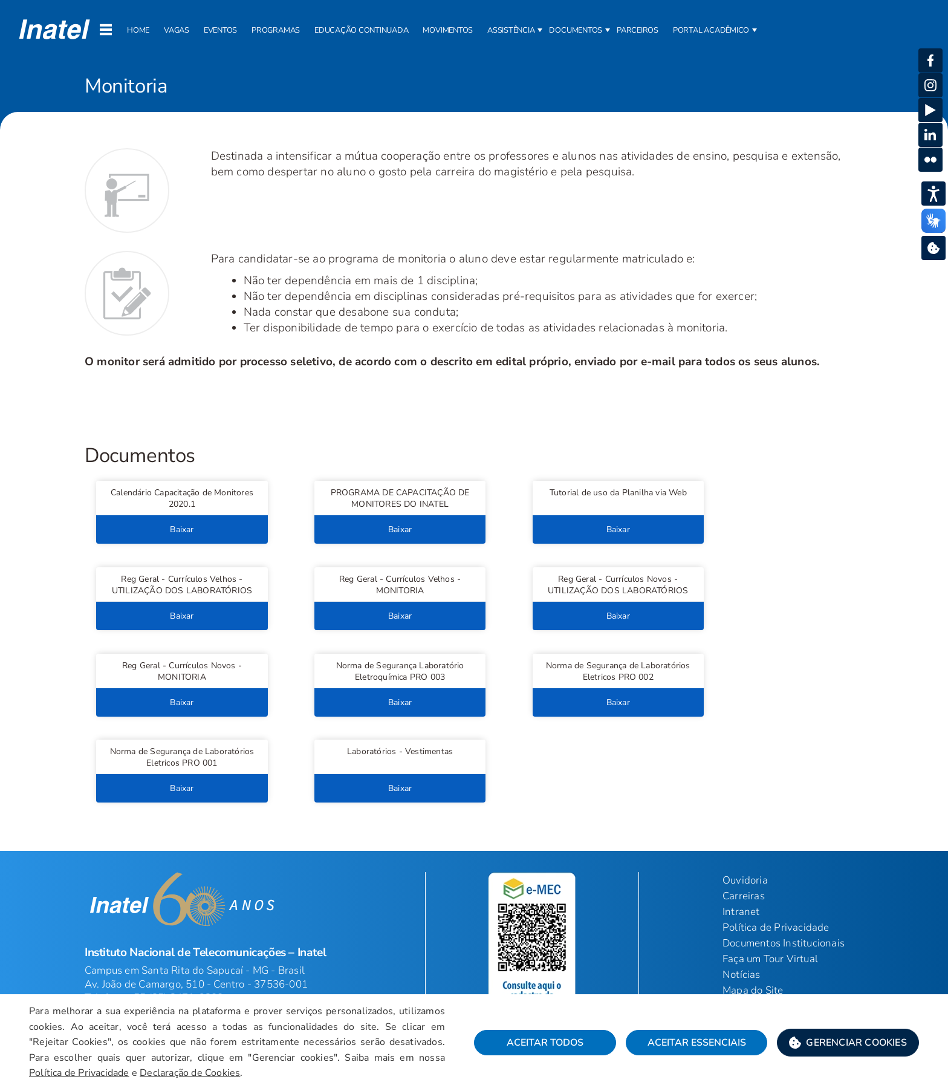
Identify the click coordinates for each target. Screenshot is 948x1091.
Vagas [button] (176, 30)
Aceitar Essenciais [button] (697, 1042)
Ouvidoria (745, 880)
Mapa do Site (752, 990)
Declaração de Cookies (190, 1073)
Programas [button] (276, 30)
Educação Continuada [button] (361, 30)
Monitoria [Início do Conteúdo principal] (126, 86)
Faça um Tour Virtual (770, 959)
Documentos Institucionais (783, 943)
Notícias (741, 975)
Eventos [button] (220, 30)
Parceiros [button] (637, 30)
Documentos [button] (575, 30)
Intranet (741, 912)
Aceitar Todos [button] (545, 1042)
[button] (181, 498)
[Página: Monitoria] (474, 74)
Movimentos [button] (448, 30)
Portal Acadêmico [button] (711, 30)
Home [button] (138, 30)
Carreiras (743, 896)
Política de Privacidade (776, 927)
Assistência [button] (510, 30)
